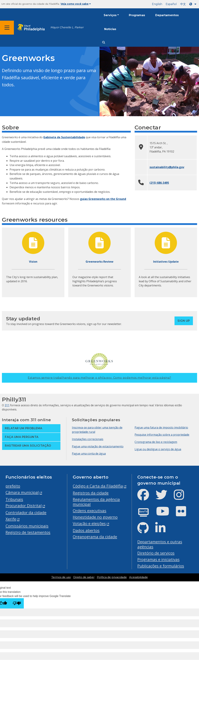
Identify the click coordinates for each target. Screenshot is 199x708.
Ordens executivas (89, 510)
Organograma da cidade (95, 536)
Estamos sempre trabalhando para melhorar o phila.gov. (99, 377)
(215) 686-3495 (159, 183)
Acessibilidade (138, 577)
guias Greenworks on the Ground (103, 199)
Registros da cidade (91, 493)
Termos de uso (61, 577)
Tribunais (14, 499)
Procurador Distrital (24, 505)
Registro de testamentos (28, 532)
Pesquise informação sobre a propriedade (162, 435)
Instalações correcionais (87, 439)
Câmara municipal (22, 492)
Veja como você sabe (76, 3)
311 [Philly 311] (7, 405)
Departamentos (167, 15)
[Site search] (104, 42)
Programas (137, 15)
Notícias (110, 29)
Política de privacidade (112, 577)
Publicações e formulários (160, 566)
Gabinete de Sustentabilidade (64, 137)
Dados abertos (86, 530)
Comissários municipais (27, 526)
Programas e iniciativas (158, 559)
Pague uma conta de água (89, 453)
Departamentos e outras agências (159, 544)
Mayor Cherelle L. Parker (67, 27)
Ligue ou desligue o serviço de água (158, 449)
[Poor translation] (17, 603)
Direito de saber (83, 577)
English (157, 4)
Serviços (110, 15)
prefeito (13, 486)
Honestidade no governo (95, 517)
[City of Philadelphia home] (32, 27)
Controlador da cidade (26, 512)
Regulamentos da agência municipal (96, 502)
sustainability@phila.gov (167, 167)
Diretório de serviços (156, 553)
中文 (183, 4)
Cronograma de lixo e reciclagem (156, 442)
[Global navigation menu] (7, 28)
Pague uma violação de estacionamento (97, 446)
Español (171, 4)
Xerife (11, 519)
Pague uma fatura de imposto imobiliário (161, 427)
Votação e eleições (89, 523)
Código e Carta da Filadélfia (98, 486)
